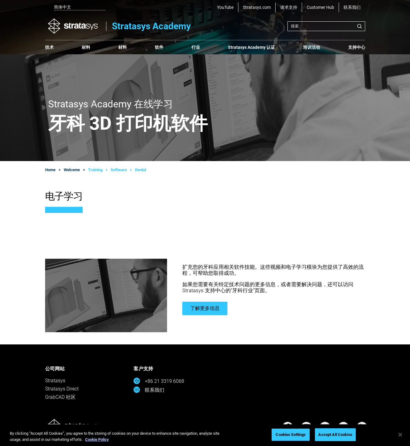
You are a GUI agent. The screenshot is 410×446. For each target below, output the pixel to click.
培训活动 (311, 47)
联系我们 (352, 7)
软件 (159, 47)
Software (119, 169)
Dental (140, 169)
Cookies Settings (291, 434)
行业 (195, 47)
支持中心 (356, 47)
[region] (205, 435)
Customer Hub (320, 7)
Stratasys (55, 380)
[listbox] (75, 7)
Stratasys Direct (62, 389)
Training (95, 169)
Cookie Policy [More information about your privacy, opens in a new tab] (97, 439)
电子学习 (64, 196)
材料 (86, 47)
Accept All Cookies (335, 434)
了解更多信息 (204, 308)
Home (50, 169)
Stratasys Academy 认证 (251, 47)
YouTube (225, 7)
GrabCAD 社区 (60, 397)
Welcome (72, 169)
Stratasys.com (257, 7)
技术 (49, 47)
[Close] (400, 434)
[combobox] (326, 26)
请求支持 (288, 7)
